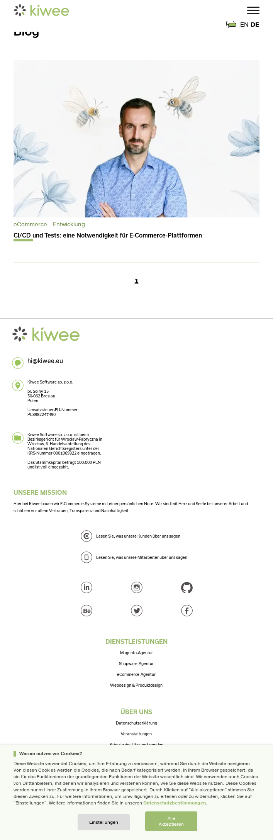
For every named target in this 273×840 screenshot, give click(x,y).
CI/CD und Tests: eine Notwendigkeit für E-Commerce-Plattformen (108, 235)
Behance (86, 610)
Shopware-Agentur (136, 663)
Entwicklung (69, 224)
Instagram (136, 587)
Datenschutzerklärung (136, 723)
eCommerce (30, 224)
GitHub (187, 587)
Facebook (187, 610)
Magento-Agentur (136, 652)
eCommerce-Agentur (136, 674)
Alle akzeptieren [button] (171, 821)
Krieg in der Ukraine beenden (136, 744)
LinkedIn (86, 587)
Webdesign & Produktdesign (136, 685)
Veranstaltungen (136, 733)
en (244, 24)
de (255, 24)
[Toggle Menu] (253, 10)
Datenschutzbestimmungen (174, 803)
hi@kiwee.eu (45, 360)
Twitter (136, 610)
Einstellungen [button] (103, 822)
